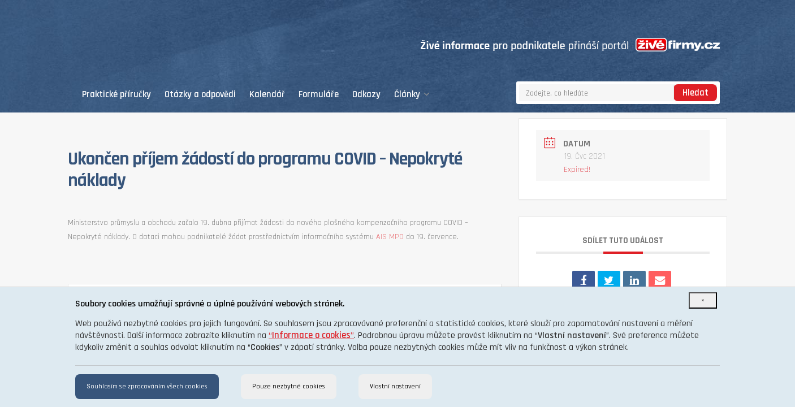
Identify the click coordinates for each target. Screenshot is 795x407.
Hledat (695, 93)
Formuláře (319, 95)
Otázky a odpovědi (200, 95)
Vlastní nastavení (395, 386)
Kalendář (267, 95)
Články (412, 95)
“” (311, 335)
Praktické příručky (116, 95)
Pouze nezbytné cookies (288, 386)
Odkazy (366, 95)
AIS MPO (390, 237)
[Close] (703, 300)
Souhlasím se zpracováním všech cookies (147, 386)
